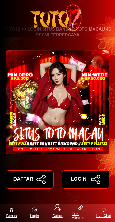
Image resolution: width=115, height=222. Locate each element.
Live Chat (103, 212)
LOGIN (85, 179)
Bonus (11, 212)
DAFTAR (29, 179)
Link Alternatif (79, 212)
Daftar (57, 211)
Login (34, 212)
